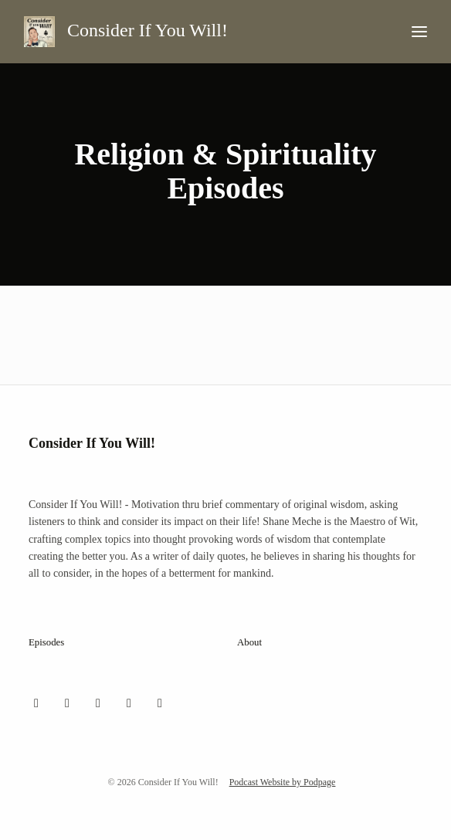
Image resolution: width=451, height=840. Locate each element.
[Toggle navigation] (419, 32)
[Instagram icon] (67, 703)
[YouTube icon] (129, 703)
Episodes (46, 642)
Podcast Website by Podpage (282, 782)
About (249, 642)
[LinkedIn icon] (160, 703)
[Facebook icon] (98, 703)
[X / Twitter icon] (36, 703)
